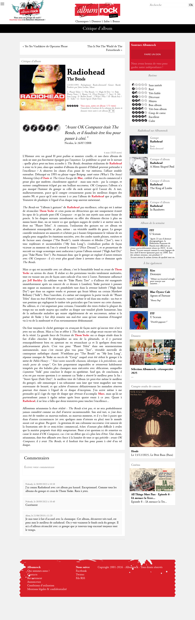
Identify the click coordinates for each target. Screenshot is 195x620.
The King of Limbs (161, 188)
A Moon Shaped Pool (162, 167)
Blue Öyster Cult (160, 292)
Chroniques (82, 21)
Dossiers (96, 21)
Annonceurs (34, 582)
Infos (107, 21)
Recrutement (34, 578)
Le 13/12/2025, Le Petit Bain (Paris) (152, 455)
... (132, 376)
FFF (151, 230)
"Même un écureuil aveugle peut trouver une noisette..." (162, 281)
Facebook (81, 571)
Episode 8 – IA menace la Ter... (149, 502)
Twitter (80, 574)
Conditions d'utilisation (40, 585)
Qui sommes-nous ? (38, 571)
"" (152, 250)
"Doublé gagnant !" (159, 321)
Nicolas (69, 143)
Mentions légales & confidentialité (47, 589)
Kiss (152, 270)
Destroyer (155, 274)
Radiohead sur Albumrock (152, 130)
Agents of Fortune (160, 296)
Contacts (32, 574)
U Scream (155, 234)
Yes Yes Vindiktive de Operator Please (46, 46)
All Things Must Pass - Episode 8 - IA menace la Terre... (151, 496)
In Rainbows (157, 210)
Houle (134, 451)
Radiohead (86, 72)
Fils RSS (80, 578)
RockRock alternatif (156, 147)
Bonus (116, 21)
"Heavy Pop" (155, 300)
